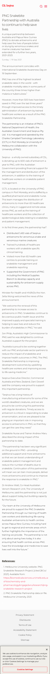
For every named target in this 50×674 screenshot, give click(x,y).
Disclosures (25, 620)
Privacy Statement (25, 615)
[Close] (47, 650)
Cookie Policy (25, 635)
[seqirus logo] (8, 6)
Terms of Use (25, 625)
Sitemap (25, 640)
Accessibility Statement (25, 630)
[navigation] (45, 6)
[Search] (41, 6)
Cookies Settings (25, 670)
